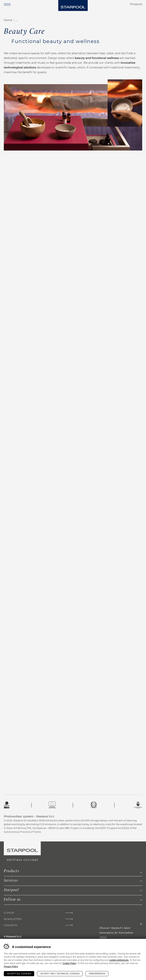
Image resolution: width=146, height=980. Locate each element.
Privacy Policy (11, 966)
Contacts (10, 925)
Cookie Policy (69, 963)
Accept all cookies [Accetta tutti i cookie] (19, 974)
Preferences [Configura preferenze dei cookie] (97, 974)
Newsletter (12, 919)
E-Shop (9, 912)
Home (8, 20)
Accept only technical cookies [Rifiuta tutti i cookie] (60, 974)
